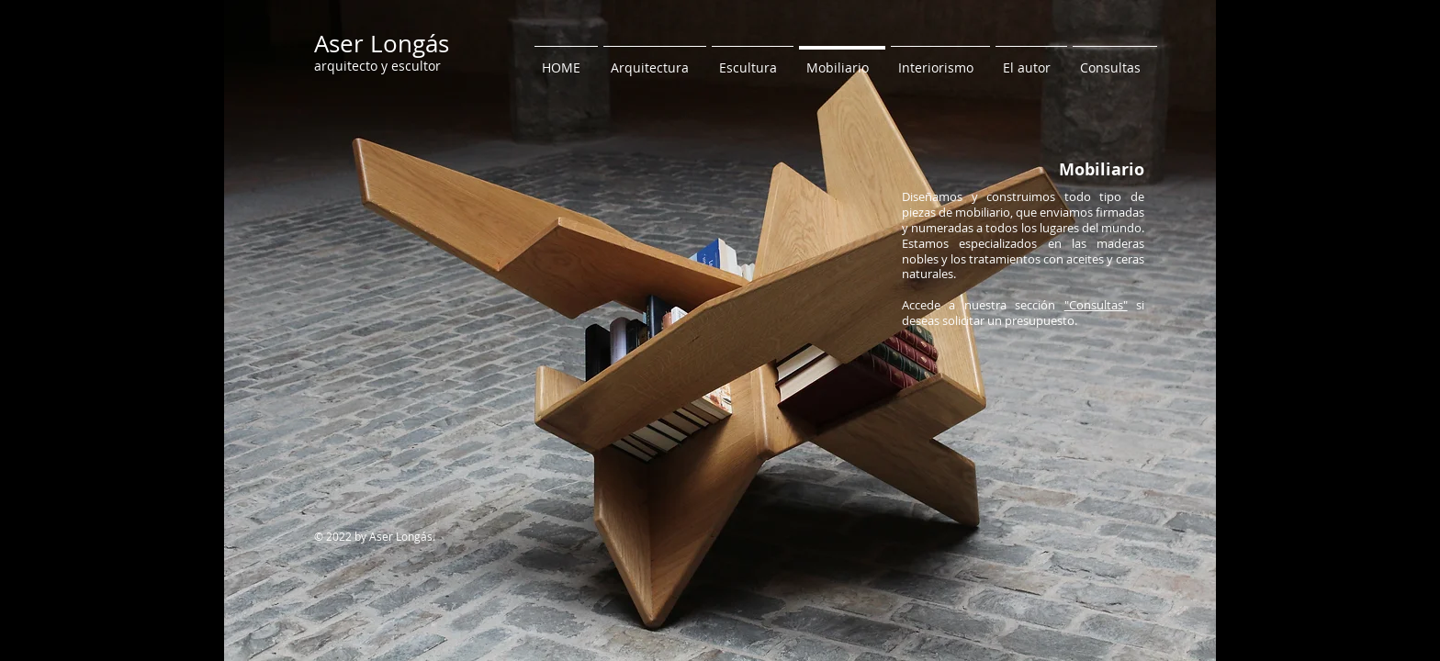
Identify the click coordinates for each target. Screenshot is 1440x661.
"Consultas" (1096, 305)
